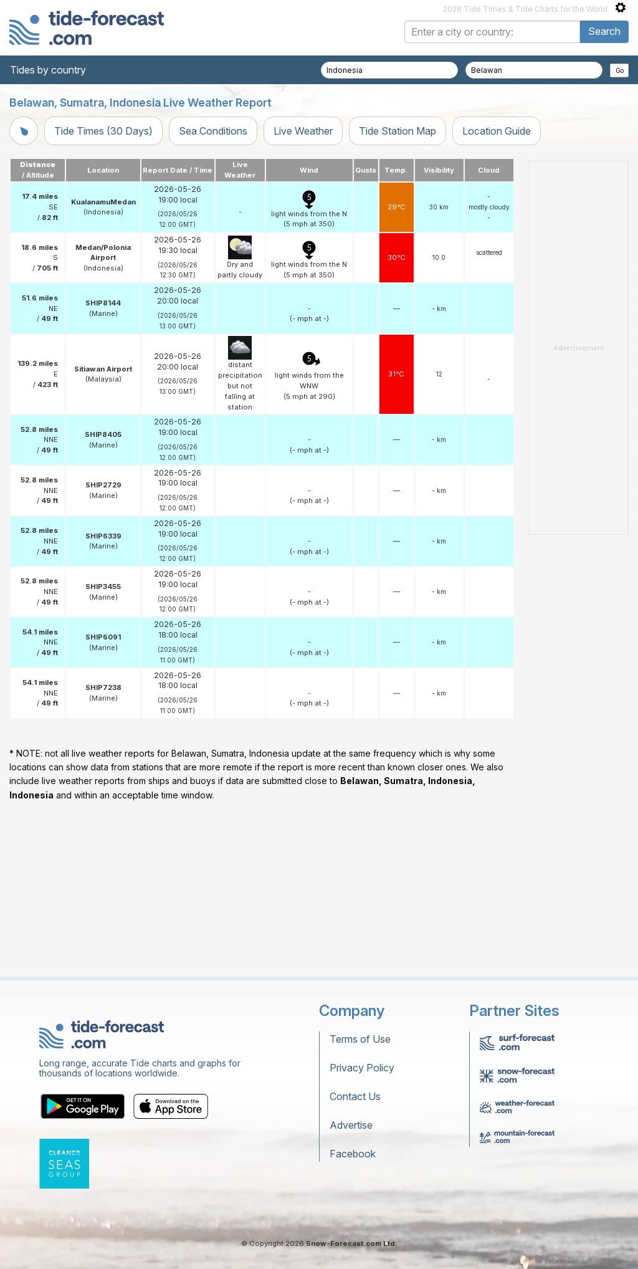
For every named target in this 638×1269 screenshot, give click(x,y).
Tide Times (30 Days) (103, 131)
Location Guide (496, 131)
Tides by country (48, 70)
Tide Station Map (397, 131)
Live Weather (303, 131)
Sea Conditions (213, 131)
